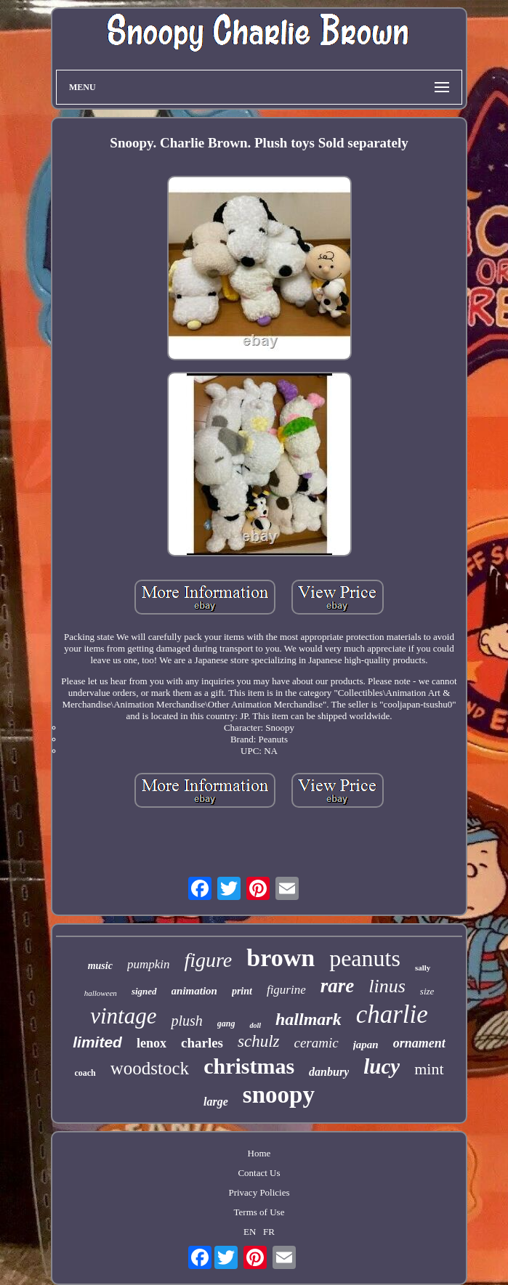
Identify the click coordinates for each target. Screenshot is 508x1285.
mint (428, 1069)
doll (255, 1025)
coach (84, 1073)
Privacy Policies (258, 1192)
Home (259, 1153)
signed (144, 991)
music (100, 965)
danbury (329, 1072)
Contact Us (259, 1172)
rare (337, 986)
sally (422, 967)
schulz (259, 1041)
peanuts (364, 958)
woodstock (149, 1068)
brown (280, 957)
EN (249, 1231)
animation (194, 991)
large (215, 1101)
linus (387, 986)
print (242, 991)
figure (208, 960)
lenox (151, 1043)
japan (366, 1044)
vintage (123, 1016)
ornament (419, 1043)
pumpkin (148, 964)
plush (186, 1021)
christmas (248, 1066)
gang (226, 1023)
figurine (286, 990)
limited (97, 1042)
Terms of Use (259, 1212)
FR (269, 1231)
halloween (100, 993)
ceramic (316, 1042)
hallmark (308, 1019)
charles (202, 1042)
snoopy (279, 1095)
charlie (392, 1014)
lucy (381, 1066)
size (427, 991)
